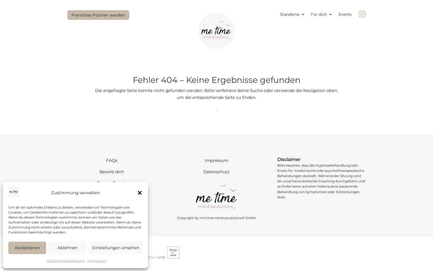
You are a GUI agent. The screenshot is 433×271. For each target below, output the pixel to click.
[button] (139, 193)
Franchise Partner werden (98, 15)
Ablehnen (67, 247)
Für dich (319, 14)
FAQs (111, 160)
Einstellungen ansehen (115, 247)
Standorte (289, 14)
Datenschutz (216, 171)
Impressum (97, 261)
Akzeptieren (27, 247)
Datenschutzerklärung (66, 261)
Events (345, 14)
